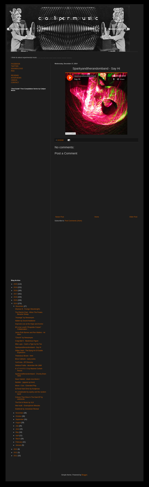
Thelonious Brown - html (24, 356)
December (20, 306)
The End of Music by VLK (24, 402)
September (20, 419)
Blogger (84, 475)
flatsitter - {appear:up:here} (25, 382)
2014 (16, 303)
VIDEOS (14, 80)
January (19, 445)
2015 (16, 300)
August (18, 423)
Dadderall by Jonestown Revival (27, 409)
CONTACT (15, 82)
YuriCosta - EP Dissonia (24, 362)
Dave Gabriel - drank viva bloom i (27, 379)
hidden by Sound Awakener (25, 321)
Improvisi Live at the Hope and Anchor (29, 324)
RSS (12, 71)
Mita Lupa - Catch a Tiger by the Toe (28, 344)
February (19, 442)
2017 (16, 294)
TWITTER (14, 66)
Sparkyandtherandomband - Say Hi (28, 347)
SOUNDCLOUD (17, 69)
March (18, 439)
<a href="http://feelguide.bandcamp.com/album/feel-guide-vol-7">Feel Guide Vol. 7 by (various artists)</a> (30, 122)
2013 (16, 449)
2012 (16, 452)
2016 (16, 297)
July (17, 426)
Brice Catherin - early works (25, 359)
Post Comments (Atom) (73, 221)
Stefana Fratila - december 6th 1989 (28, 365)
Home (97, 217)
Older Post (133, 217)
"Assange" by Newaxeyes (24, 318)
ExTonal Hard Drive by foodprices (27, 389)
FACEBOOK (15, 64)
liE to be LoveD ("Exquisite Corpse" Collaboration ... (28, 328)
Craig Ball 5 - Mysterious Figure (26, 341)
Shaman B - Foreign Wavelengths (27, 309)
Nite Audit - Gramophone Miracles (27, 406)
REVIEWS (15, 75)
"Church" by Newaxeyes (24, 338)
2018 (16, 291)
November (20, 413)
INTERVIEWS (16, 78)
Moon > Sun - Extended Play (25, 386)
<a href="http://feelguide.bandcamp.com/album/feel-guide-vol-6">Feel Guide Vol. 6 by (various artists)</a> (30, 182)
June (18, 429)
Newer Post (59, 217)
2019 (16, 287)
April (17, 436)
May (17, 432)
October (19, 416)
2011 (16, 456)
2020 (16, 284)
